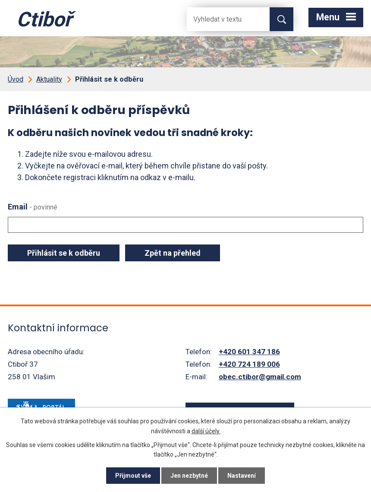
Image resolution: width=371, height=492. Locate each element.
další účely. (206, 430)
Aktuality (49, 79)
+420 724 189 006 (249, 364)
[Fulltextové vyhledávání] (221, 19)
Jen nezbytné (189, 475)
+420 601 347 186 (249, 351)
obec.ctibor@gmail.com (260, 376)
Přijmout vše (133, 475)
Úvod (15, 79)
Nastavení (241, 475)
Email (32, 206)
